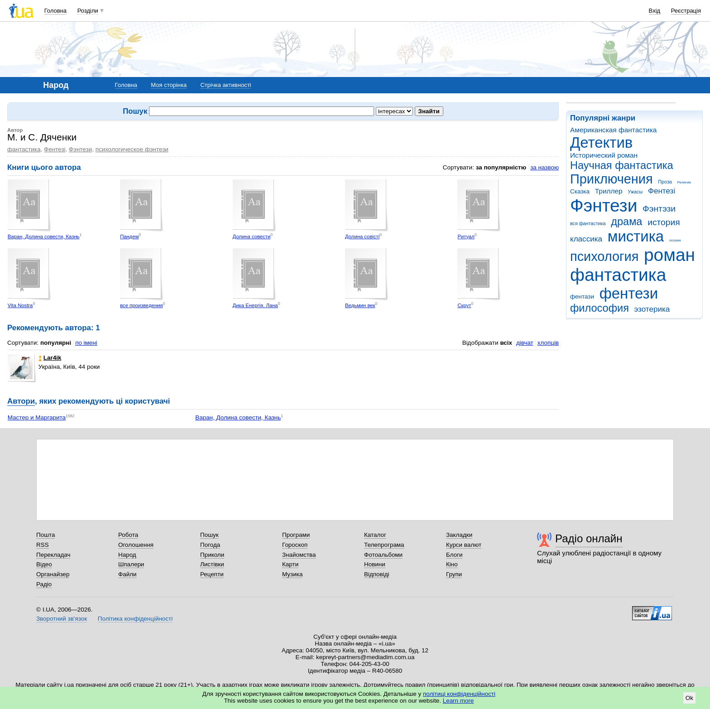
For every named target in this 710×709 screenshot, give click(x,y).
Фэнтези (603, 205)
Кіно (452, 564)
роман (669, 255)
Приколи (212, 554)
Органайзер (52, 574)
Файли (127, 574)
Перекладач (53, 554)
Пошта (45, 534)
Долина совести (252, 236)
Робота (128, 534)
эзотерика (652, 309)
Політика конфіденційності (135, 618)
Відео (44, 564)
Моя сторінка (169, 85)
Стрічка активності (225, 85)
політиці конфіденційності (459, 693)
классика (586, 239)
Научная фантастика (621, 165)
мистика (636, 236)
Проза (665, 181)
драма (626, 221)
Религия (684, 182)
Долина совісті (362, 236)
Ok (689, 698)
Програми (296, 534)
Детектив (601, 142)
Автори (21, 401)
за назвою (544, 167)
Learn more (458, 700)
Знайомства (299, 554)
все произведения (141, 305)
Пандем (129, 236)
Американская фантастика (613, 130)
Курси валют (463, 544)
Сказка (580, 191)
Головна (55, 10)
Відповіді (376, 574)
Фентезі (661, 191)
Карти (290, 564)
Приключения (611, 179)
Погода (210, 544)
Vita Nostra (20, 305)
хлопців (548, 342)
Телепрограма (384, 544)
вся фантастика (588, 223)
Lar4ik (50, 357)
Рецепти (212, 574)
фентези (629, 293)
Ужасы (635, 191)
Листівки (212, 564)
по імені (86, 342)
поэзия (675, 240)
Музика (292, 574)
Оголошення (136, 544)
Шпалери (131, 564)
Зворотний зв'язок (61, 618)
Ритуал (466, 236)
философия (599, 308)
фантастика (618, 275)
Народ (127, 554)
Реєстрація (686, 10)
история (664, 222)
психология (604, 256)
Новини (374, 564)
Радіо (44, 584)
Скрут (464, 305)
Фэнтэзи (659, 208)
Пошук (209, 534)
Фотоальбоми (383, 554)
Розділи (87, 10)
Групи (454, 574)
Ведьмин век (360, 305)
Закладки (459, 534)
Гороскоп (294, 544)
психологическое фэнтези (132, 149)
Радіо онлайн (589, 538)
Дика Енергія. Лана (255, 305)
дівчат (524, 342)
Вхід (655, 10)
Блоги (454, 554)
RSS (42, 544)
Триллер (609, 191)
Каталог (375, 534)
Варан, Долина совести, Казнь (44, 236)
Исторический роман (604, 155)
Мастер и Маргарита (37, 417)
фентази (582, 296)
